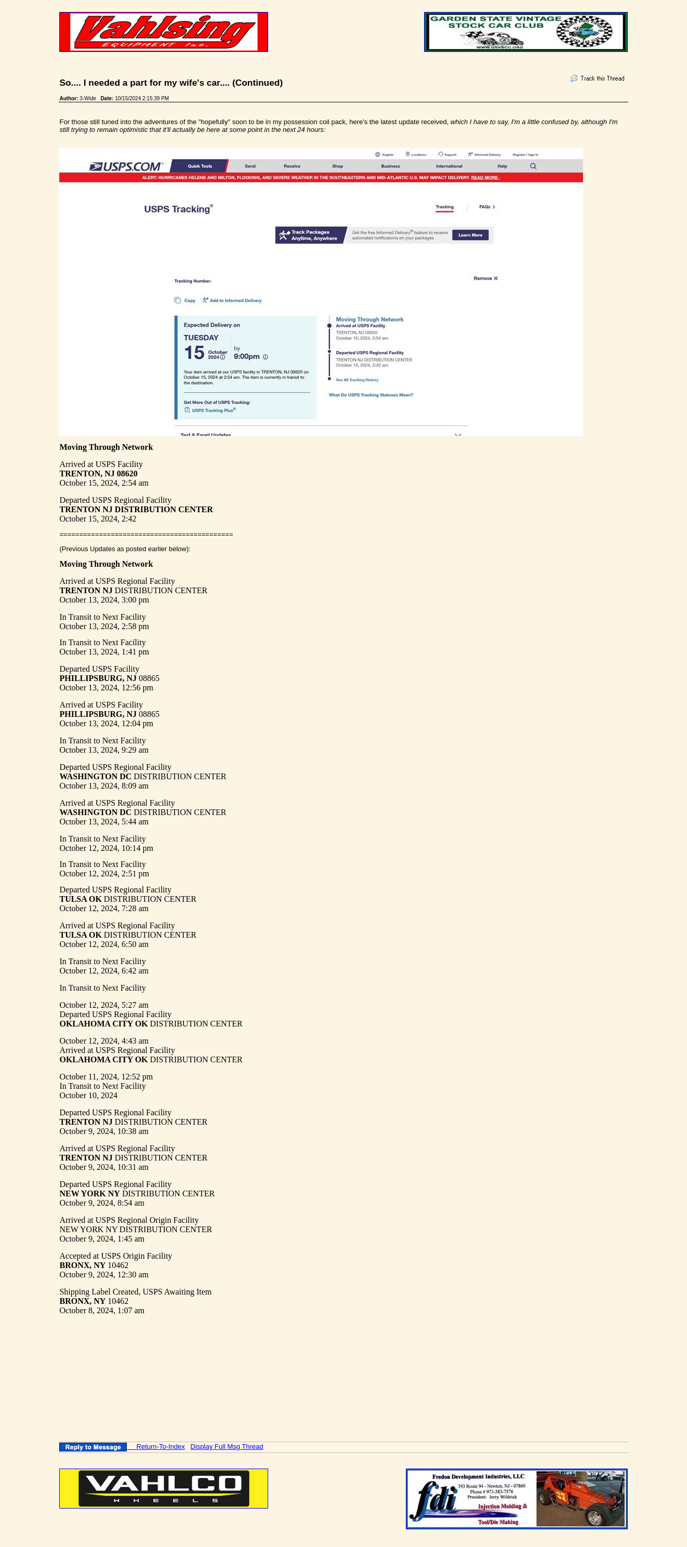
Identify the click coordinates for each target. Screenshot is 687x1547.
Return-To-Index (161, 1446)
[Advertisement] (248, 1361)
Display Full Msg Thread (227, 1446)
